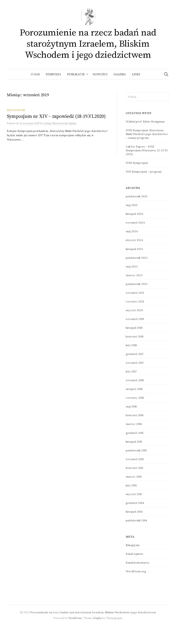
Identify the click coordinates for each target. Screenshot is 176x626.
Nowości (100, 74)
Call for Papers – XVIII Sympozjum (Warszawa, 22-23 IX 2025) (147, 150)
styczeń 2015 (134, 494)
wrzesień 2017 (135, 362)
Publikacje (76, 74)
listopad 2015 (134, 441)
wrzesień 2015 (135, 459)
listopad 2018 (134, 327)
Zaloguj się (133, 545)
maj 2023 (132, 266)
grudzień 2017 (135, 354)
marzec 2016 (134, 424)
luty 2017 (131, 371)
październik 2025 (136, 196)
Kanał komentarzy (137, 562)
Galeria (120, 74)
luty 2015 (131, 485)
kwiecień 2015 (134, 468)
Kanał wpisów (134, 553)
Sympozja (53, 74)
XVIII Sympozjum (137, 163)
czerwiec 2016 (135, 397)
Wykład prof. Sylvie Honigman (145, 121)
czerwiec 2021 (135, 301)
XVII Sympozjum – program (144, 171)
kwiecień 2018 (134, 336)
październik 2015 (136, 450)
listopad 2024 (134, 213)
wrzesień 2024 (135, 222)
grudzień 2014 (135, 503)
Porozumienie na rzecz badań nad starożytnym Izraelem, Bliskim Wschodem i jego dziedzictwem (88, 44)
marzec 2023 (134, 275)
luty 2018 (131, 345)
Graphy (97, 618)
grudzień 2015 (135, 433)
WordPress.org (136, 571)
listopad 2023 (134, 249)
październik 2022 (137, 284)
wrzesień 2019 (135, 319)
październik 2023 (137, 257)
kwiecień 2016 (134, 415)
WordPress (74, 618)
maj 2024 (132, 231)
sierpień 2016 (134, 389)
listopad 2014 (134, 511)
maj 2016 (131, 406)
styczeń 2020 (134, 310)
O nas (35, 74)
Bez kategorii (16, 110)
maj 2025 (131, 205)
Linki (136, 74)
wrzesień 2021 (135, 292)
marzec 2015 (134, 476)
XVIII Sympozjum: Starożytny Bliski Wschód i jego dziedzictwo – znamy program (147, 133)
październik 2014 (136, 520)
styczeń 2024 (134, 240)
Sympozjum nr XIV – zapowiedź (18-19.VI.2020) (56, 116)
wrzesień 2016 (135, 380)
